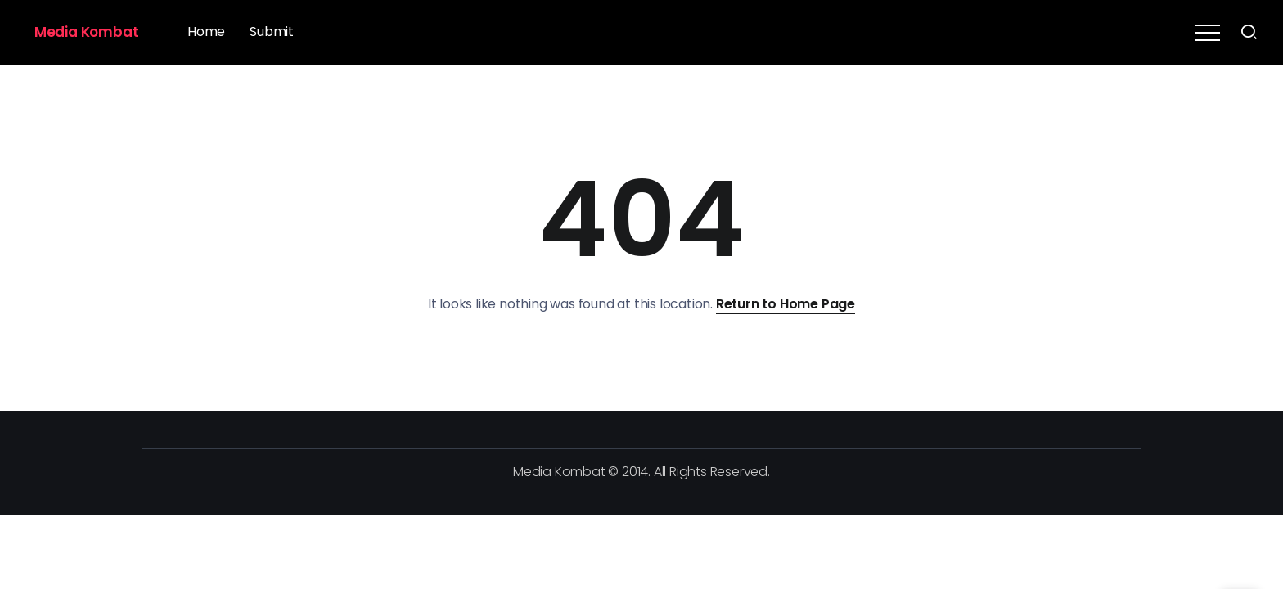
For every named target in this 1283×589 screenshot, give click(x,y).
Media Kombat (86, 32)
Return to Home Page (785, 303)
